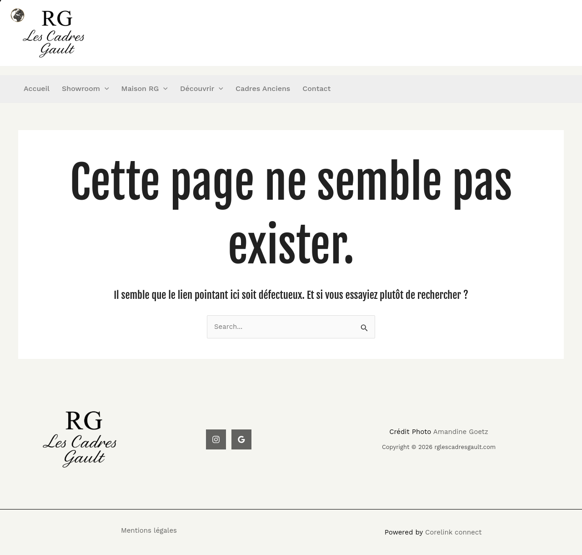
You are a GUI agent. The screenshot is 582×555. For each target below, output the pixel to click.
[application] (104, 88)
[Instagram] (216, 439)
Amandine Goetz (460, 432)
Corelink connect (453, 532)
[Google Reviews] (241, 439)
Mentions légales (149, 530)
